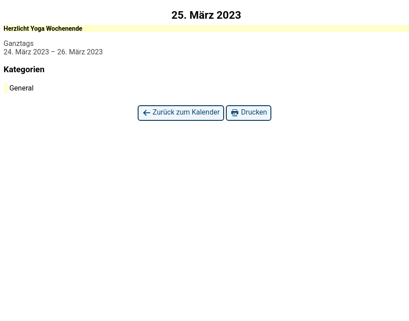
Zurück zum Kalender (181, 112)
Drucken (248, 112)
